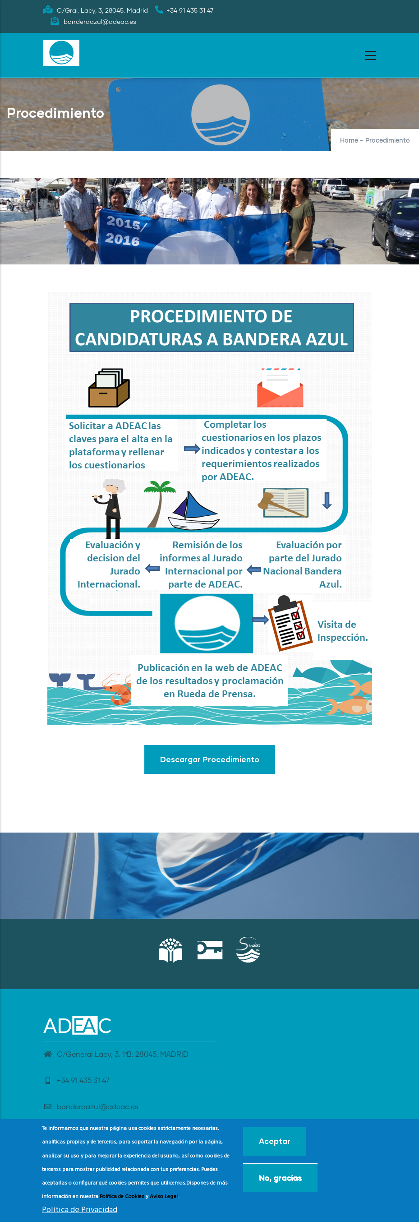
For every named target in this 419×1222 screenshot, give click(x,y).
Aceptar (274, 1141)
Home (349, 141)
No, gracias (280, 1177)
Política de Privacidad (79, 1210)
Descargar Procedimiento (209, 759)
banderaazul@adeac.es (90, 1107)
